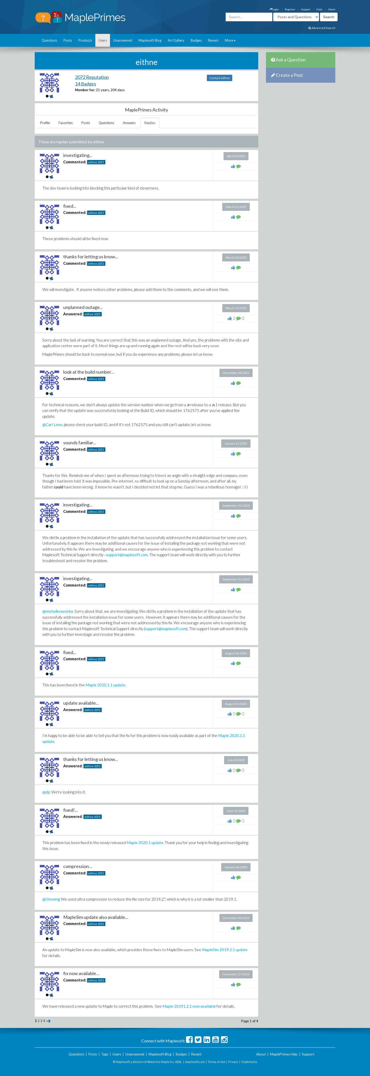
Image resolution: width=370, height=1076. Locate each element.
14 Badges (85, 84)
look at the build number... (88, 372)
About (331, 9)
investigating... (77, 155)
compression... (77, 866)
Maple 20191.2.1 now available (189, 1006)
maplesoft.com (195, 1061)
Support (305, 9)
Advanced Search (321, 28)
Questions (49, 40)
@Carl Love (52, 424)
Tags (104, 1054)
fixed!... (70, 810)
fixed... (69, 206)
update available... (81, 703)
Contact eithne (219, 78)
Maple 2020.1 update (145, 842)
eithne (92, 162)
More (230, 40)
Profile (45, 123)
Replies (149, 123)
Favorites (66, 123)
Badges (196, 40)
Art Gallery (176, 40)
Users (102, 40)
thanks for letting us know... (90, 256)
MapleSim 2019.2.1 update (224, 949)
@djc (46, 792)
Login (274, 9)
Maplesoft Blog (149, 40)
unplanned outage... (83, 307)
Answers (129, 123)
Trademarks (249, 1061)
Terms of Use (216, 1061)
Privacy (233, 1061)
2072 (101, 162)
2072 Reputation (92, 77)
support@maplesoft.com (166, 628)
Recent (213, 40)
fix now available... (81, 973)
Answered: (73, 314)
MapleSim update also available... (95, 917)
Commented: (74, 161)
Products (85, 40)
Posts (67, 40)
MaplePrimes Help (284, 1054)
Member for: (85, 90)
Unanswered (122, 40)
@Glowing (51, 899)
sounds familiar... (79, 442)
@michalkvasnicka (57, 611)
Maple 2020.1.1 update (105, 685)
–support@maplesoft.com (126, 554)
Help (319, 9)
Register (290, 9)
